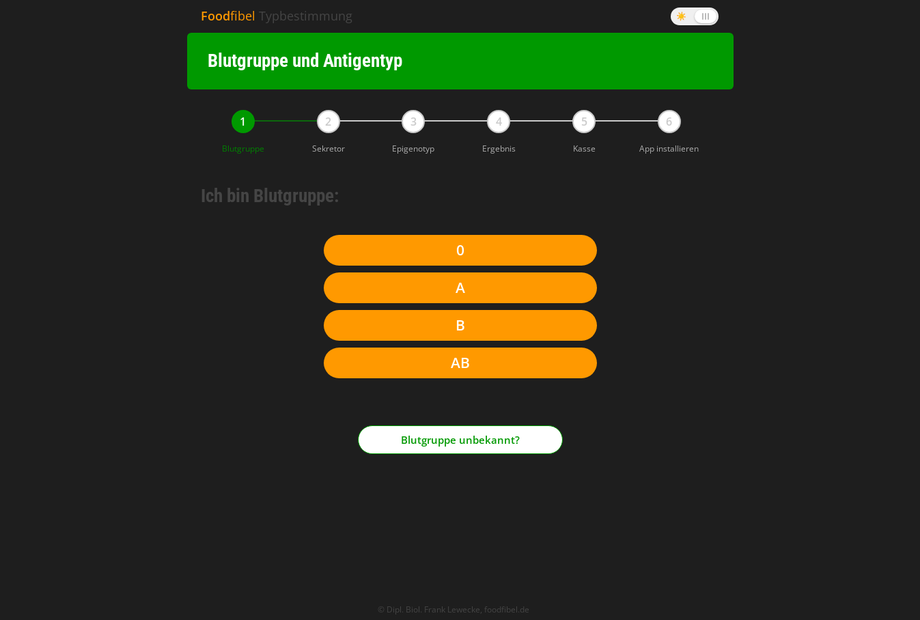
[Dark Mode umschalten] (694, 16)
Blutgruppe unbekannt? (460, 433)
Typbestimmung (276, 16)
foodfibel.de (506, 598)
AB (460, 362)
